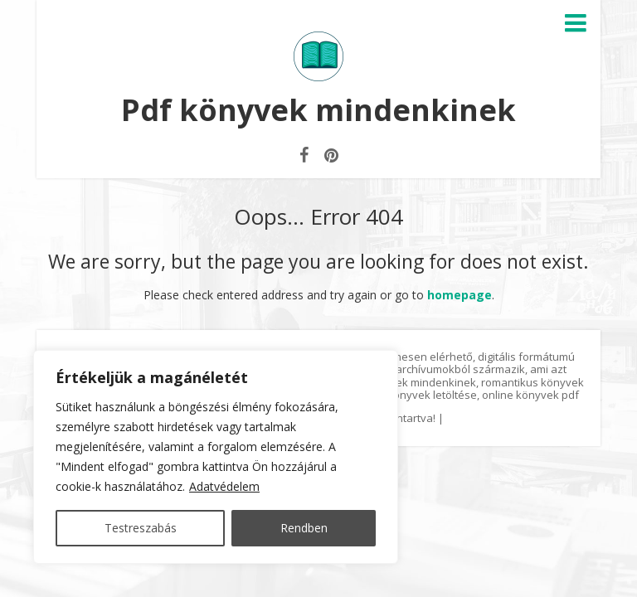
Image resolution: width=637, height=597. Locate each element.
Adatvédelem (224, 486)
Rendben (304, 528)
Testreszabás (141, 528)
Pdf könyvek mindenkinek (318, 110)
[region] (215, 457)
